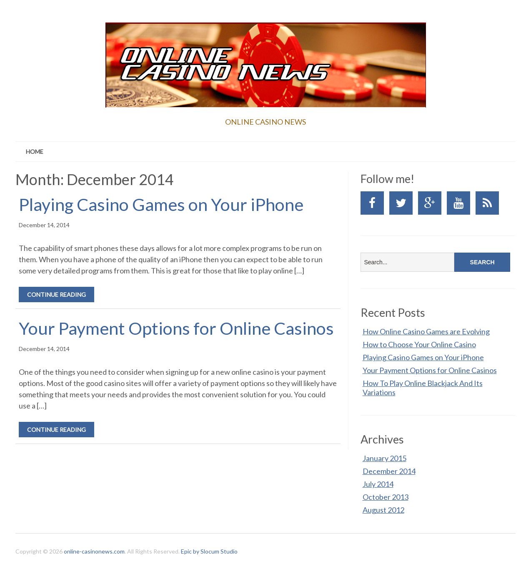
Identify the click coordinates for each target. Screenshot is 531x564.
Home (34, 151)
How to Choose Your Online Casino (419, 344)
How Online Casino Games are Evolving (426, 331)
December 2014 (389, 471)
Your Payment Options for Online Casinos (176, 328)
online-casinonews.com (94, 551)
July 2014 (378, 484)
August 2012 (383, 509)
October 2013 (385, 496)
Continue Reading (56, 294)
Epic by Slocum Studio (209, 551)
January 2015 (384, 458)
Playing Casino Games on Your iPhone (161, 204)
